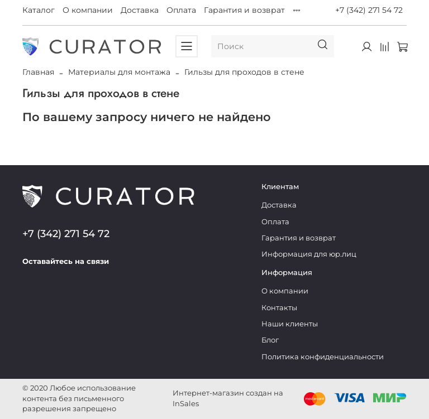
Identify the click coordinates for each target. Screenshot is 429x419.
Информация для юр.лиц (308, 254)
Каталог (38, 10)
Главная (38, 72)
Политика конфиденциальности (322, 357)
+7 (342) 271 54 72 (369, 10)
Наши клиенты (289, 324)
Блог (270, 340)
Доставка (140, 10)
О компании (88, 10)
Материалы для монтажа (119, 72)
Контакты (279, 308)
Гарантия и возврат (244, 10)
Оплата (181, 10)
